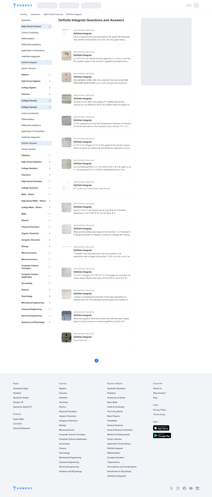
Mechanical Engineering (70, 457)
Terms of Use (159, 414)
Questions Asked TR (22, 407)
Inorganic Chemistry (68, 421)
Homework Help (20, 388)
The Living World (115, 411)
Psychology (64, 453)
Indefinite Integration (30, 56)
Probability (112, 421)
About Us (157, 388)
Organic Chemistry (67, 416)
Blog (155, 397)
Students (17, 393)
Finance (62, 448)
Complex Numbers (115, 457)
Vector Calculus (28, 68)
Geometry (63, 402)
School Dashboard (21, 428)
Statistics (63, 397)
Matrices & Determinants (118, 434)
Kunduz (24, 14)
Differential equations (31, 44)
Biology (62, 425)
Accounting (64, 444)
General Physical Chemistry (119, 430)
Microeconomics (66, 430)
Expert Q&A (18, 419)
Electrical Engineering (69, 467)
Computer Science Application (73, 439)
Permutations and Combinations (122, 467)
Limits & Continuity (29, 32)
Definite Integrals (83, 33)
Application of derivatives (33, 50)
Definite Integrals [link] (74, 14)
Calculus (63, 393)
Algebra (62, 388)
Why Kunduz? (159, 393)
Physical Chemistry (68, 411)
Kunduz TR (18, 402)
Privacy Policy (159, 410)
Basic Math (112, 402)
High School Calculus (53, 14)
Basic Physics (113, 416)
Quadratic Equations (116, 388)
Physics (62, 407)
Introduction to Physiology (119, 471)
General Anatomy (115, 425)
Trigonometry (113, 462)
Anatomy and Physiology (70, 471)
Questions (35, 14)
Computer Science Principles (72, 434)
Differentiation (27, 38)
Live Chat (17, 423)
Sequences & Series (116, 397)
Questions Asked (21, 397)
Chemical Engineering (69, 462)
